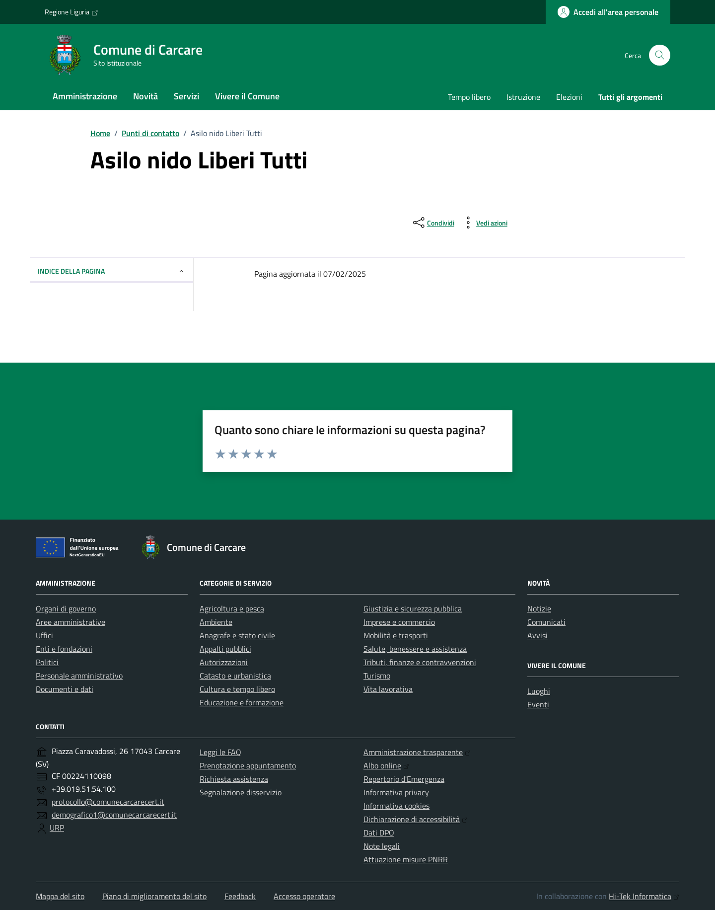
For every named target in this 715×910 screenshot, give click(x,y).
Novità (145, 96)
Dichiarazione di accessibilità (415, 819)
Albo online (386, 765)
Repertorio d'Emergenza (403, 779)
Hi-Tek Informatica (644, 896)
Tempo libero (469, 97)
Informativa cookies (396, 806)
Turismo (376, 676)
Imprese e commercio (399, 622)
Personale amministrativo (79, 676)
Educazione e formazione (242, 702)
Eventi (538, 704)
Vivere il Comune (247, 96)
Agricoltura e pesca (232, 608)
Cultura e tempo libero (237, 689)
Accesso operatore (304, 896)
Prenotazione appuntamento (248, 765)
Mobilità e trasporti (395, 635)
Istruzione (523, 97)
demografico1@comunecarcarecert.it (114, 815)
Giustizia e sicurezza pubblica (412, 608)
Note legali (381, 846)
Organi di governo (66, 608)
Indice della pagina (111, 271)
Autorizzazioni (224, 662)
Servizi (186, 96)
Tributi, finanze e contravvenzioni (419, 662)
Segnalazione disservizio (241, 792)
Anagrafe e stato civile (237, 635)
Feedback (240, 896)
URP (57, 828)
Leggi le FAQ (220, 752)
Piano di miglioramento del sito (154, 896)
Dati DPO (378, 832)
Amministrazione (85, 96)
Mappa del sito (60, 896)
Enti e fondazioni (64, 649)
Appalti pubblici (225, 649)
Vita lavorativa (388, 689)
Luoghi (538, 691)
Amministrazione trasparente (417, 752)
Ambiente (216, 622)
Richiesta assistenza (234, 779)
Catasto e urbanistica (235, 676)
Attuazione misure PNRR (405, 859)
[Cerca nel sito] (659, 55)
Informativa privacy (396, 792)
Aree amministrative (70, 622)
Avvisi (537, 635)
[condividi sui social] (432, 222)
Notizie (539, 608)
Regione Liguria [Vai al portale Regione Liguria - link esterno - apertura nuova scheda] (71, 11)
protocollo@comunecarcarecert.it (108, 802)
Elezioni (569, 97)
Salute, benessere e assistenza (415, 649)
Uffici (44, 635)
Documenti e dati (64, 689)
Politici (47, 662)
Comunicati (546, 622)
